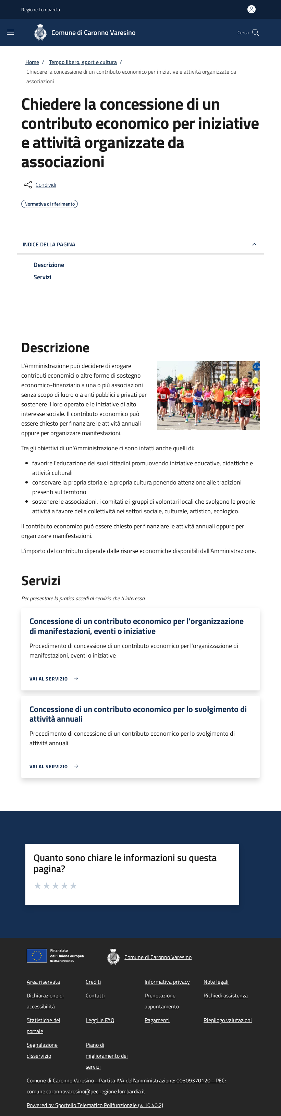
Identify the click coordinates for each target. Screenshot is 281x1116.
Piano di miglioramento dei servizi (107, 1056)
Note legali (216, 982)
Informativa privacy (167, 982)
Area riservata (43, 982)
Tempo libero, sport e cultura (83, 62)
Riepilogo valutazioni (228, 1020)
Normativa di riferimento (49, 203)
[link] (55, 678)
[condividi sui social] (39, 184)
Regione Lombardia (40, 9)
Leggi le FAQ (100, 1020)
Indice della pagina (49, 244)
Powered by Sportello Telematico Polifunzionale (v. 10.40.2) (95, 1105)
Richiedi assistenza (226, 995)
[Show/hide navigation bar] (10, 32)
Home (32, 62)
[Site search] (256, 32)
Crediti (93, 982)
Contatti (95, 995)
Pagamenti (157, 1020)
